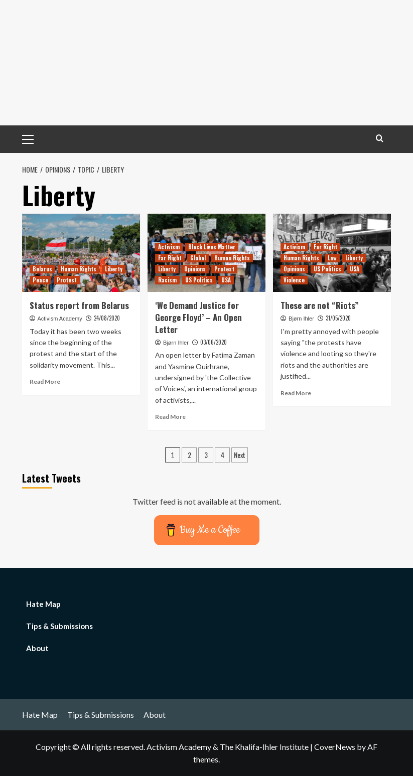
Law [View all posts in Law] (332, 258)
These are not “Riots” (320, 305)
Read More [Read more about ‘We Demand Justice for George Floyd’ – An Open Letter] (170, 416)
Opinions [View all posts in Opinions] (195, 269)
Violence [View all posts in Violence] (294, 280)
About (37, 648)
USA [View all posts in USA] (226, 280)
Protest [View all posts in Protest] (67, 280)
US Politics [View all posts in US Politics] (199, 280)
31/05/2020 (338, 318)
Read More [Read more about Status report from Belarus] (45, 381)
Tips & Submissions (59, 626)
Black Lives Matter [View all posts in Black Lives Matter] (211, 247)
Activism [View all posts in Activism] (169, 247)
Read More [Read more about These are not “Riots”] (296, 393)
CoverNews (334, 746)
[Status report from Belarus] (81, 253)
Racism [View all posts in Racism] (167, 280)
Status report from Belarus (79, 305)
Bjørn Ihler (176, 343)
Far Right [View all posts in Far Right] (170, 258)
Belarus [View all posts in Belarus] (42, 269)
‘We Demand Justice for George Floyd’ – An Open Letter (198, 317)
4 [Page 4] (222, 454)
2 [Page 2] (189, 454)
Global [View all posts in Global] (198, 258)
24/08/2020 (107, 318)
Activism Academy (59, 319)
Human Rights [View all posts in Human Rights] (78, 269)
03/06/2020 (213, 342)
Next (239, 454)
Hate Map (43, 603)
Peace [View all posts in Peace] (40, 280)
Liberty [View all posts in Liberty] (113, 269)
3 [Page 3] (206, 454)
